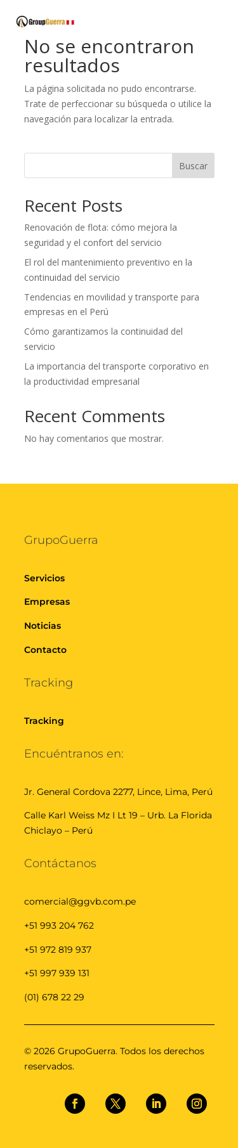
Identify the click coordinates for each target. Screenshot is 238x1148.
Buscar (193, 166)
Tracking (44, 720)
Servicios (44, 578)
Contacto (45, 649)
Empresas (47, 601)
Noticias (42, 625)
